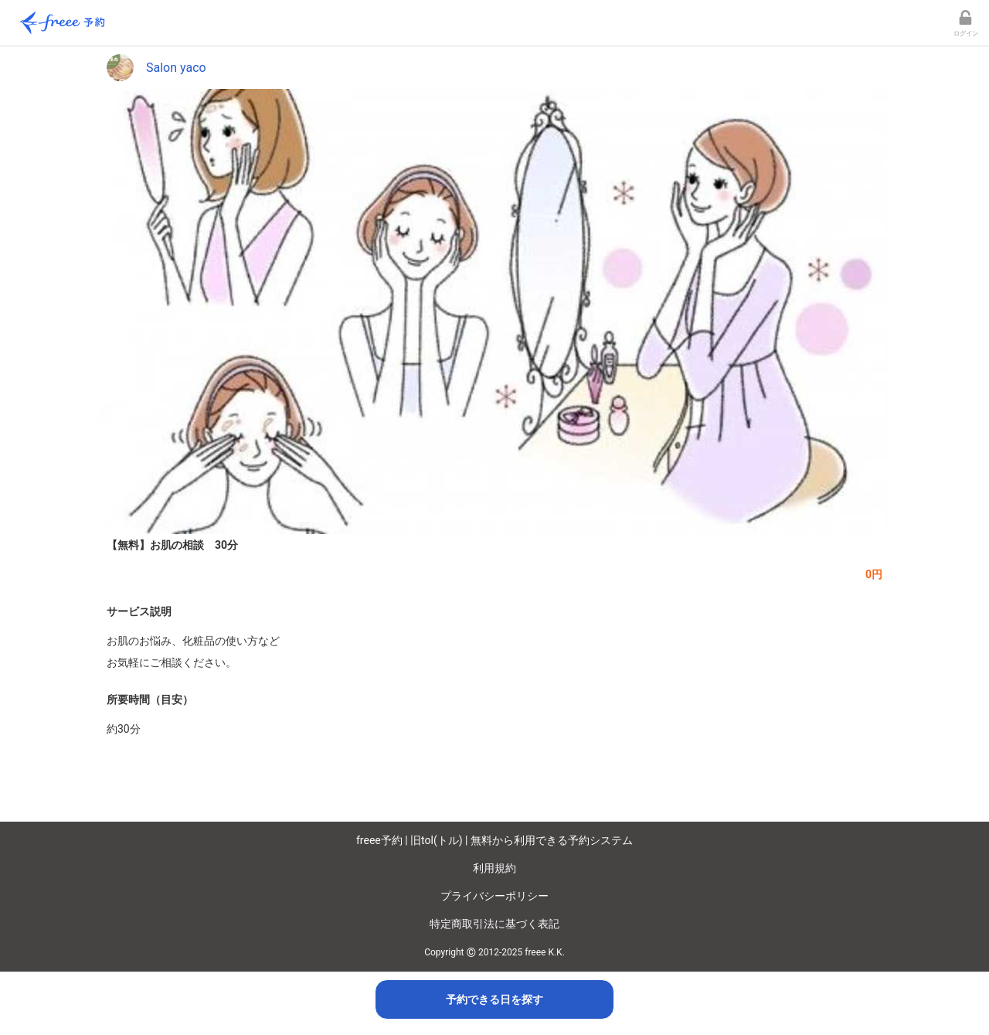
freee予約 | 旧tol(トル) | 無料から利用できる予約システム (494, 840)
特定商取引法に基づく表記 (494, 924)
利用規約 (494, 868)
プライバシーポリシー (494, 896)
